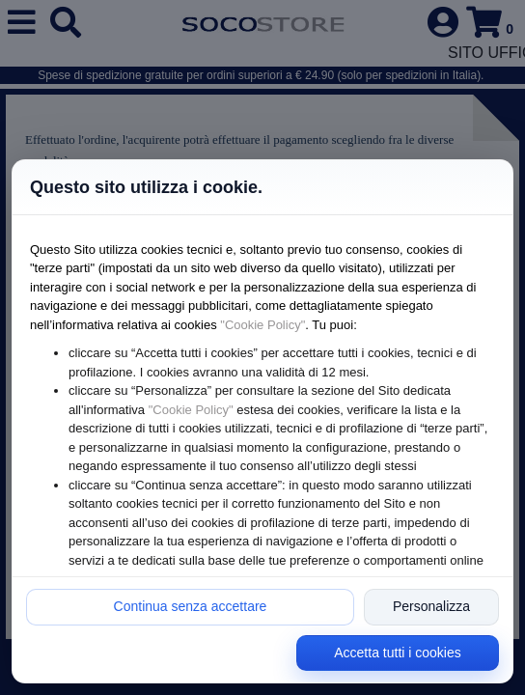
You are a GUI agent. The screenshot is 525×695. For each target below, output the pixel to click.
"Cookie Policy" (262, 325)
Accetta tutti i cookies (397, 652)
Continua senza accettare (190, 606)
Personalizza (431, 606)
